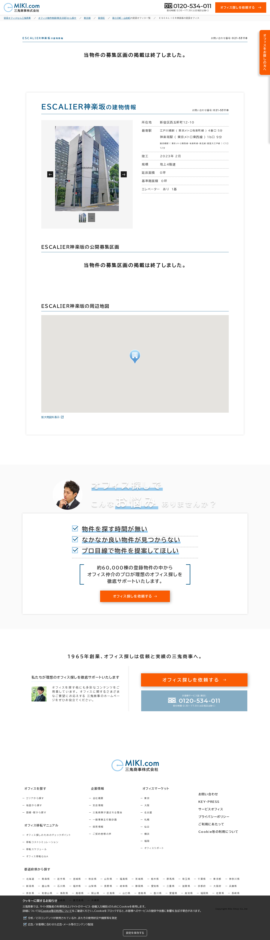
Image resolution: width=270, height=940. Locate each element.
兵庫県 (233, 891)
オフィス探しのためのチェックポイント (48, 841)
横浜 (163, 840)
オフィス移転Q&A (37, 862)
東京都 (217, 884)
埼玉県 (186, 884)
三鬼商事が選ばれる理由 (115, 819)
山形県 (108, 884)
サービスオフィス (220, 809)
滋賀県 (186, 891)
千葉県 (202, 884)
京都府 (202, 891)
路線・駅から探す (36, 819)
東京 (163, 805)
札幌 (163, 826)
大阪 (163, 812)
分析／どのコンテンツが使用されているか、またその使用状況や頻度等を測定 (72, 918)
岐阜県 (124, 891)
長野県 (108, 891)
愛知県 (155, 891)
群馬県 (171, 884)
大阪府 (217, 891)
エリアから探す (35, 805)
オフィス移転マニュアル (38, 831)
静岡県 (139, 891)
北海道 (30, 884)
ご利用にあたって (221, 823)
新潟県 (30, 891)
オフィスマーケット (169, 795)
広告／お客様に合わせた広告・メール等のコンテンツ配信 (60, 924)
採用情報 (106, 833)
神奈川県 (234, 884)
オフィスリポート (170, 855)
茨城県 (139, 884)
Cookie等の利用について (56, 911)
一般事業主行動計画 (113, 826)
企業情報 (103, 795)
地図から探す (34, 812)
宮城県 (77, 884)
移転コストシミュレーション (42, 848)
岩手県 (61, 884)
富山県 (46, 891)
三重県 (171, 891)
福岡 (163, 848)
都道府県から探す (34, 875)
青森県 (46, 884)
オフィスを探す (33, 795)
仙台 (163, 833)
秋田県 (93, 884)
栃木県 (155, 884)
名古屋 (164, 819)
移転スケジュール (36, 855)
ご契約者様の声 (110, 840)
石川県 (61, 891)
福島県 (124, 884)
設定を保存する (135, 933)
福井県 (77, 891)
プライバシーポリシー (223, 816)
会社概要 (106, 805)
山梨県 (93, 891)
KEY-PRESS (219, 802)
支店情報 (106, 812)
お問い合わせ (218, 795)
